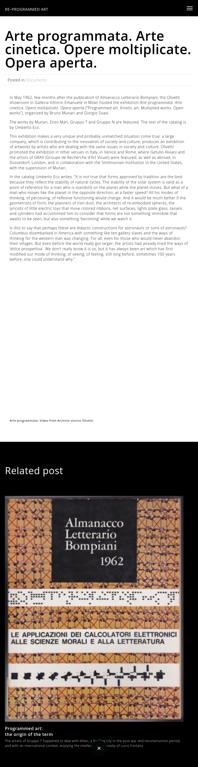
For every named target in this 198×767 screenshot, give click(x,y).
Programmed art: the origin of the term (29, 731)
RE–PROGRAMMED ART (26, 9)
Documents (36, 80)
